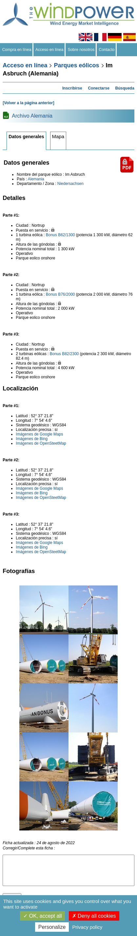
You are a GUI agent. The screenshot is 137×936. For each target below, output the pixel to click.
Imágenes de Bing (32, 438)
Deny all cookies (94, 916)
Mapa (58, 136)
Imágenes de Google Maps (39, 434)
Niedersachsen (70, 183)
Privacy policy (87, 927)
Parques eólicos (76, 65)
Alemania (36, 179)
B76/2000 (66, 294)
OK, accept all (42, 916)
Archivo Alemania (32, 116)
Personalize (52, 927)
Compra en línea (16, 49)
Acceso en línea (49, 49)
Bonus (51, 235)
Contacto (107, 49)
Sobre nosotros (81, 49)
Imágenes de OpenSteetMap (41, 443)
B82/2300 (70, 354)
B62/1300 (66, 235)
